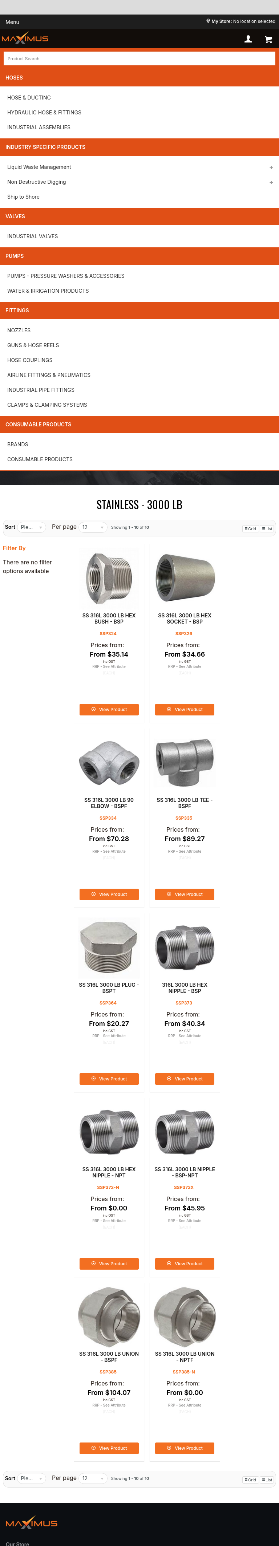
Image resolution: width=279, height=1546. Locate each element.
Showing (130, 527)
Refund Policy (25, 1384)
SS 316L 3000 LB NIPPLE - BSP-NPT (172, 962)
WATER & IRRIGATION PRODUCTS (48, 291)
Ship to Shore (23, 197)
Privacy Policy (25, 1351)
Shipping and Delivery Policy (46, 1397)
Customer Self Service (70, 1500)
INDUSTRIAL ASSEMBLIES (38, 127)
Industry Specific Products (45, 147)
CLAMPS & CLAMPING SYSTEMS (47, 405)
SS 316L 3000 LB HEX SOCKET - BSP (172, 610)
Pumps (14, 256)
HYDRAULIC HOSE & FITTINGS (44, 112)
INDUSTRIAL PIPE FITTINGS (40, 390)
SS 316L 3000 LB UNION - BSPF (240, 962)
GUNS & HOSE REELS (33, 345)
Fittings (17, 310)
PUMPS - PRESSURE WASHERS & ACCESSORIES (66, 276)
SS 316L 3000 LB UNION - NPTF (105, 1138)
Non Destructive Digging (36, 182)
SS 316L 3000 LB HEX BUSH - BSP (105, 610)
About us (18, 1338)
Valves (15, 216)
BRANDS (17, 444)
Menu (12, 22)
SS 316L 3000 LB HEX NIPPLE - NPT (105, 962)
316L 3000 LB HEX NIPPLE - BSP (240, 786)
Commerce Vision (141, 1500)
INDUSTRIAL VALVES (32, 236)
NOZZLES (19, 330)
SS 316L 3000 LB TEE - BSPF (105, 786)
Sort (10, 527)
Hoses (14, 77)
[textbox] (139, 58)
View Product (109, 701)
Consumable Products (38, 424)
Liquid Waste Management (39, 167)
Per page (64, 526)
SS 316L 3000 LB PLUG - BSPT (172, 786)
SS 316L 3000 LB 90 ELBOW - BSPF (240, 610)
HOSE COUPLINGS (29, 360)
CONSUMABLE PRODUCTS (40, 459)
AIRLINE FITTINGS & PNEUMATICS (48, 375)
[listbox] (31, 527)
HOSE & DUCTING (29, 97)
